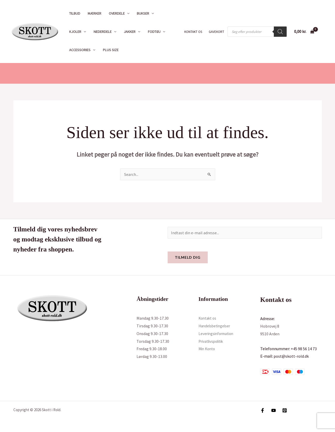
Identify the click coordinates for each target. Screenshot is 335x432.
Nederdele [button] (105, 31)
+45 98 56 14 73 (304, 348)
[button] (127, 13)
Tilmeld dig (188, 257)
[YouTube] (273, 410)
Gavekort (216, 32)
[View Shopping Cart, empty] (304, 31)
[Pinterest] (284, 410)
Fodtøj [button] (156, 31)
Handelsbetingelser (215, 325)
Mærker (94, 13)
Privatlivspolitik (212, 341)
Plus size (111, 50)
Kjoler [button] (77, 31)
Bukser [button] (145, 13)
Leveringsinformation (217, 333)
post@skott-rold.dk (291, 356)
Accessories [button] (82, 50)
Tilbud (74, 13)
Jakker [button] (132, 31)
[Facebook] (262, 410)
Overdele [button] (119, 13)
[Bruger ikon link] (323, 31)
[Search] (280, 31)
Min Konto (207, 348)
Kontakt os (193, 32)
